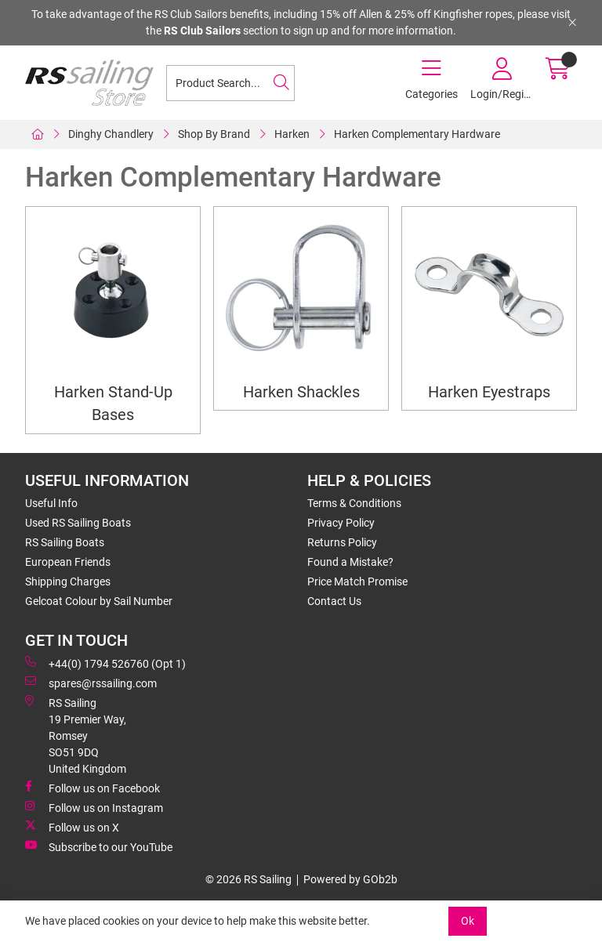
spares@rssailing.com (91, 683)
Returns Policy (342, 542)
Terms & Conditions (354, 503)
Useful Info (51, 503)
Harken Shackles (301, 392)
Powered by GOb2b (350, 879)
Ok (467, 921)
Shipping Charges (68, 581)
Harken (292, 134)
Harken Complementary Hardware (417, 134)
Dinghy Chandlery (111, 134)
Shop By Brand (214, 134)
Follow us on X (72, 827)
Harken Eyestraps (489, 392)
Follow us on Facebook (92, 788)
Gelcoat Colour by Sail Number (98, 601)
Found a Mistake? (350, 562)
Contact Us (334, 601)
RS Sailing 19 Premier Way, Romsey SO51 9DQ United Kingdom (75, 735)
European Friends (68, 562)
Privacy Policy (341, 522)
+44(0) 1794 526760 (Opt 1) (105, 663)
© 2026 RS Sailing (248, 879)
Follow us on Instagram (94, 807)
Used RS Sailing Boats (78, 522)
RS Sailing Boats (64, 542)
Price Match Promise (357, 581)
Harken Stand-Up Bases (113, 403)
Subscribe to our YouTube (98, 846)
